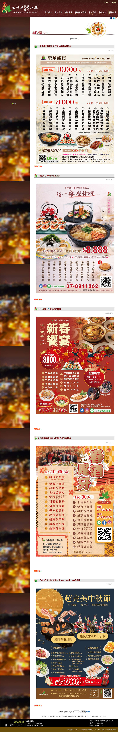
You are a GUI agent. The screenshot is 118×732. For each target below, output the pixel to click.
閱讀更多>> (38, 166)
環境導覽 (69, 12)
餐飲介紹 (93, 12)
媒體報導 (112, 12)
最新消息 (59, 12)
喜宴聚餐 (80, 716)
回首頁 (106, 3)
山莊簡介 (49, 12)
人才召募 (103, 716)
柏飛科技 (114, 729)
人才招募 (113, 3)
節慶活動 (103, 12)
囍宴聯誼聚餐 (81, 12)
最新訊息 (74, 39)
